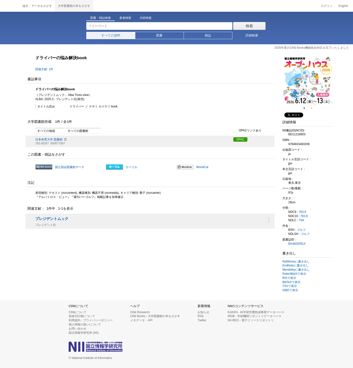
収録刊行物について (82, 316)
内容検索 (145, 18)
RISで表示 (289, 278)
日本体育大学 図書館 (49, 139)
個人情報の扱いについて (85, 324)
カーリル (131, 167)
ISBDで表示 (290, 290)
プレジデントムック (51, 219)
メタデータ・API (141, 320)
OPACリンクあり (247, 130)
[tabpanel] (307, 80)
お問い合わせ (77, 328)
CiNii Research (140, 312)
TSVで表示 (289, 286)
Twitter (202, 320)
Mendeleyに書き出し (296, 269)
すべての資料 (110, 35)
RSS (201, 316)
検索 (249, 26)
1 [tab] (306, 108)
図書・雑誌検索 (100, 18)
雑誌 (208, 35)
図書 (159, 35)
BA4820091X (297, 243)
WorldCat (202, 167)
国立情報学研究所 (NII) (84, 332)
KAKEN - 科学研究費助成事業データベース (256, 312)
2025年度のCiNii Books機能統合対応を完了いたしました (311, 47)
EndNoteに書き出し (295, 265)
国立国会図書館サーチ (69, 167)
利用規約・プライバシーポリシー (91, 320)
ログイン (327, 6)
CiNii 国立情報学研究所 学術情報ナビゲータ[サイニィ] (10, 6)
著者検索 (125, 18)
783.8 (302, 212)
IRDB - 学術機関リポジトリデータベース (254, 316)
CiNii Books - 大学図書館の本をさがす (155, 316)
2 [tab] (313, 108)
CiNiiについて (78, 312)
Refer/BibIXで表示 (294, 274)
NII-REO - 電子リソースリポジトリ (251, 320)
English (343, 6)
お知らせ (203, 312)
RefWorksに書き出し (296, 261)
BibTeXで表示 (291, 282)
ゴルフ (301, 229)
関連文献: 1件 (44, 69)
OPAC (240, 139)
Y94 (301, 220)
